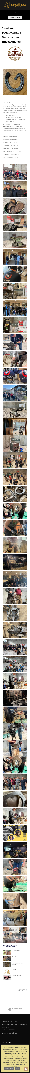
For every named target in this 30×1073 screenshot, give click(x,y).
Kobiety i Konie (16, 975)
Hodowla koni (16, 950)
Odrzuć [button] (17, 1068)
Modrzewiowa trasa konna (17, 963)
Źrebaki (14, 957)
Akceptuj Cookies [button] (9, 1068)
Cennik (14, 969)
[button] (15, 12)
